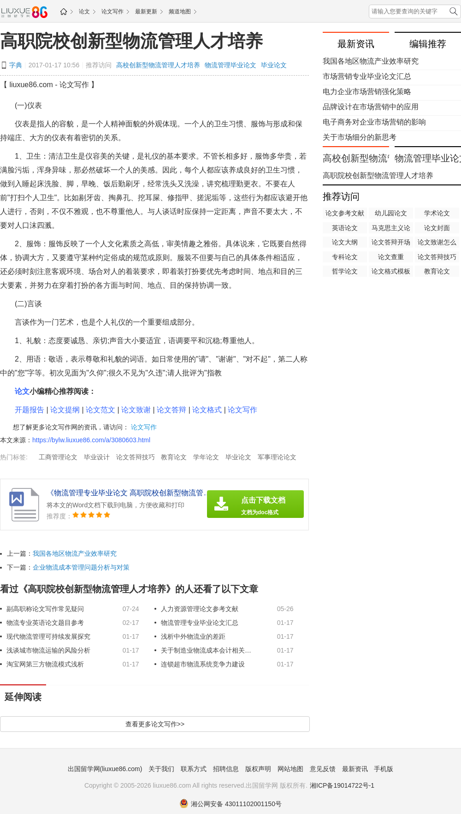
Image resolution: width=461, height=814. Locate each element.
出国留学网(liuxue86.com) (105, 768)
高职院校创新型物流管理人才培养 (131, 41)
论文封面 (437, 228)
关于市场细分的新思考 (359, 137)
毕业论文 (274, 65)
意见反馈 (323, 768)
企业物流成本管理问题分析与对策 (81, 567)
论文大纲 (345, 242)
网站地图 (290, 768)
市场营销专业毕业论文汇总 (367, 76)
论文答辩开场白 (391, 243)
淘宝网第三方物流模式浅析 (45, 664)
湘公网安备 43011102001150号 (230, 804)
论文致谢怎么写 (437, 243)
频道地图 (180, 11)
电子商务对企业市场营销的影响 (374, 122)
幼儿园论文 (391, 213)
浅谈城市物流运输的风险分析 (48, 650)
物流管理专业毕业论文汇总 (199, 622)
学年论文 (206, 457)
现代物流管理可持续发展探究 (48, 636)
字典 (15, 65)
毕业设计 (97, 457)
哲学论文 (345, 271)
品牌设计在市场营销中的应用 (371, 107)
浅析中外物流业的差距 (193, 636)
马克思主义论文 (391, 228)
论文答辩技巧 (135, 457)
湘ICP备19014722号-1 (342, 785)
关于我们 (161, 768)
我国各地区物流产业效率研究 (75, 553)
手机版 (383, 768)
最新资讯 (355, 768)
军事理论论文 (277, 457)
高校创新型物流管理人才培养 (158, 65)
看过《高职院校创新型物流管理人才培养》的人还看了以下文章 (129, 589)
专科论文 (345, 257)
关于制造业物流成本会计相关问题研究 (207, 650)
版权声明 (258, 768)
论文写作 (112, 11)
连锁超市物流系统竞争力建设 (203, 664)
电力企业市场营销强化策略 (367, 91)
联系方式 (194, 768)
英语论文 (345, 228)
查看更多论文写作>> (154, 724)
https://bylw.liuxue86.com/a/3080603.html (91, 440)
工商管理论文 (58, 457)
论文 (84, 11)
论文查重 (391, 257)
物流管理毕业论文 (230, 65)
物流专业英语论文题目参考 (45, 622)
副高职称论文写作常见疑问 (45, 608)
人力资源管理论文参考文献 (199, 608)
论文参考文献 (344, 213)
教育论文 (174, 457)
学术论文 (437, 213)
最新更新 (146, 11)
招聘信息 (226, 768)
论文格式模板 (391, 271)
